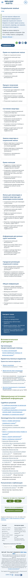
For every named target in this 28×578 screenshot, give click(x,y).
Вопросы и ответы (6, 529)
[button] (2, 2)
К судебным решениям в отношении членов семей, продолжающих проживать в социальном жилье (14, 412)
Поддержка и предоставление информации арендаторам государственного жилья (13, 166)
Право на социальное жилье (12, 55)
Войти (3, 540)
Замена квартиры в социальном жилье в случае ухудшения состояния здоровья (13, 144)
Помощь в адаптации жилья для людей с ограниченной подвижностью (13, 129)
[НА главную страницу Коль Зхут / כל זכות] (10, 2)
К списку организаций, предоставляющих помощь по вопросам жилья (12, 353)
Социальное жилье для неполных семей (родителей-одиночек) (14, 61)
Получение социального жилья (13, 101)
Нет (18, 501)
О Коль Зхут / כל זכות (6, 527)
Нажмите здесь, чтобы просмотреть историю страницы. (12, 519)
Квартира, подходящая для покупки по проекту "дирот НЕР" (14, 222)
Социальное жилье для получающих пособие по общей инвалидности (14, 69)
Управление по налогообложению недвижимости (14, 376)
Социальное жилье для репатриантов (10, 76)
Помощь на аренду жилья (11, 319)
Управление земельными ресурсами (13, 383)
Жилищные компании (10, 291)
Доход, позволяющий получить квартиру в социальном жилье (13, 294)
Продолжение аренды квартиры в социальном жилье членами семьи (14, 181)
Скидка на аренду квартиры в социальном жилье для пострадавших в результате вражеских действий (12, 252)
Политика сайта (5, 533)
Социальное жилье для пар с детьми (12, 58)
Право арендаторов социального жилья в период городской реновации (14, 268)
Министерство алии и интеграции (13, 370)
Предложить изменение (14, 510)
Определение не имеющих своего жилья (14, 303)
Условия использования (13, 568)
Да (10, 501)
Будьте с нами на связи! (7, 535)
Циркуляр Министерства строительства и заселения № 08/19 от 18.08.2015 (14, 460)
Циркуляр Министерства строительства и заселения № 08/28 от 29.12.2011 (14, 452)
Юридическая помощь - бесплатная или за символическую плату (14, 326)
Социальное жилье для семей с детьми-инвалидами (13, 65)
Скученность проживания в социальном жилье (12, 154)
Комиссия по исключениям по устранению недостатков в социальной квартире (13, 120)
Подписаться (20, 546)
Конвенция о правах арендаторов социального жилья (14, 171)
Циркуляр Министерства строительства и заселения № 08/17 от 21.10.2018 (14, 473)
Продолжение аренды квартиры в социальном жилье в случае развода (14, 186)
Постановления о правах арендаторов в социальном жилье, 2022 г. (13, 427)
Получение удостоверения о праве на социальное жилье (14, 90)
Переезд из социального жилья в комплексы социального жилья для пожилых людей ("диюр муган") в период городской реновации (14, 274)
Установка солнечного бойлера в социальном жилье (14, 124)
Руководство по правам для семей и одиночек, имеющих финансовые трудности (14, 330)
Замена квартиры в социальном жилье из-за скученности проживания (13, 149)
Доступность (5, 531)
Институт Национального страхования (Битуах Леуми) (14, 387)
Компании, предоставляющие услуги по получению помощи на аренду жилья (13, 288)
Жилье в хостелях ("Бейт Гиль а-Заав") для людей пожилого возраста (13, 246)
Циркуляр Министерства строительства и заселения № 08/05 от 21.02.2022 (14, 443)
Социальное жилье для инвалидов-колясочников (14, 73)
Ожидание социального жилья (13, 93)
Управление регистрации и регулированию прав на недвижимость (14, 380)
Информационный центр (10, 366)
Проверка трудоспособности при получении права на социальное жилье (14, 299)
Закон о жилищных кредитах (11, 439)
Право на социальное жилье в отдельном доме (13, 213)
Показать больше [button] (7, 36)
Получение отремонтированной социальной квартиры (13, 112)
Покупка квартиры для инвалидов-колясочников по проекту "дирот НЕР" (14, 218)
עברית (2, 11)
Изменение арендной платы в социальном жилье (13, 177)
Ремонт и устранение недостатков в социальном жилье (14, 115)
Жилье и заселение (9, 317)
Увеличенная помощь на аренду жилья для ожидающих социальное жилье (14, 97)
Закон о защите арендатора (11, 436)
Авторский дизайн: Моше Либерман (20, 532)
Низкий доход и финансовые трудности (12, 322)
